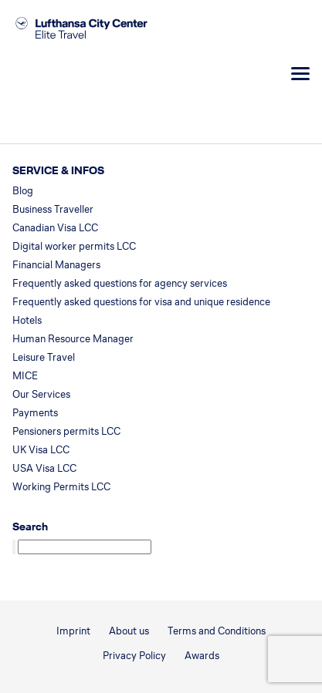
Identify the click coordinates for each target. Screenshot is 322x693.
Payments (35, 412)
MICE (25, 375)
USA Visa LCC (44, 468)
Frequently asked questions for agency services (119, 283)
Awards (202, 655)
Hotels (27, 320)
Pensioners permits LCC (66, 431)
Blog (22, 190)
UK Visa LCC (40, 449)
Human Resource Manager (73, 338)
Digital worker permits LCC (74, 246)
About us (129, 631)
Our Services (41, 394)
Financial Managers (56, 264)
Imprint (73, 631)
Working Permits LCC (61, 486)
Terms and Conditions (217, 631)
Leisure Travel (43, 357)
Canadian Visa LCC (55, 227)
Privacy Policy (134, 655)
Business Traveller (52, 209)
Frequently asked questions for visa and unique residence (141, 301)
